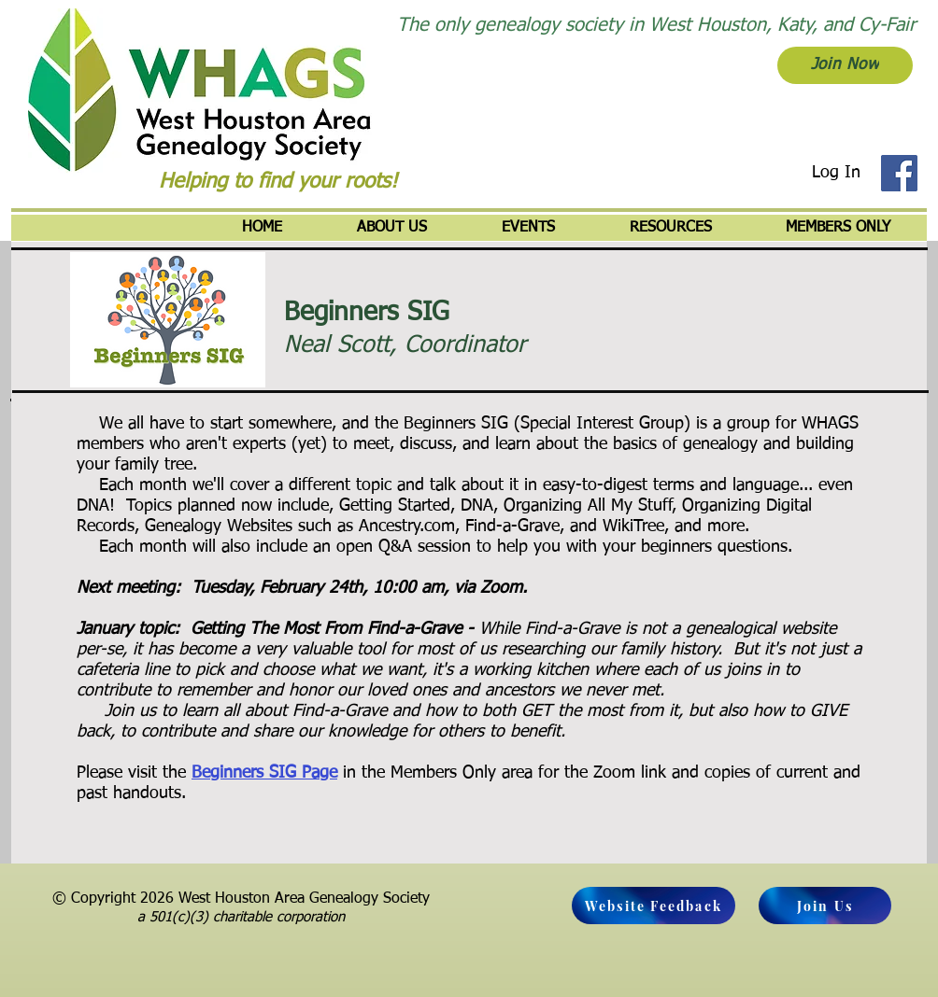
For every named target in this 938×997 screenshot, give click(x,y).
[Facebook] (899, 173)
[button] (392, 228)
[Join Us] (825, 905)
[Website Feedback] (653, 905)
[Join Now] (845, 65)
